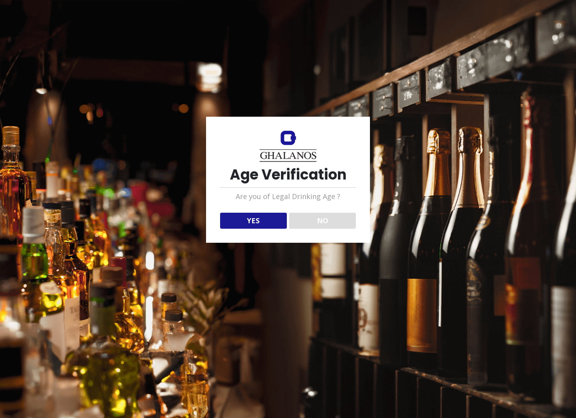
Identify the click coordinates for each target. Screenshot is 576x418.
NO (322, 220)
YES (253, 220)
